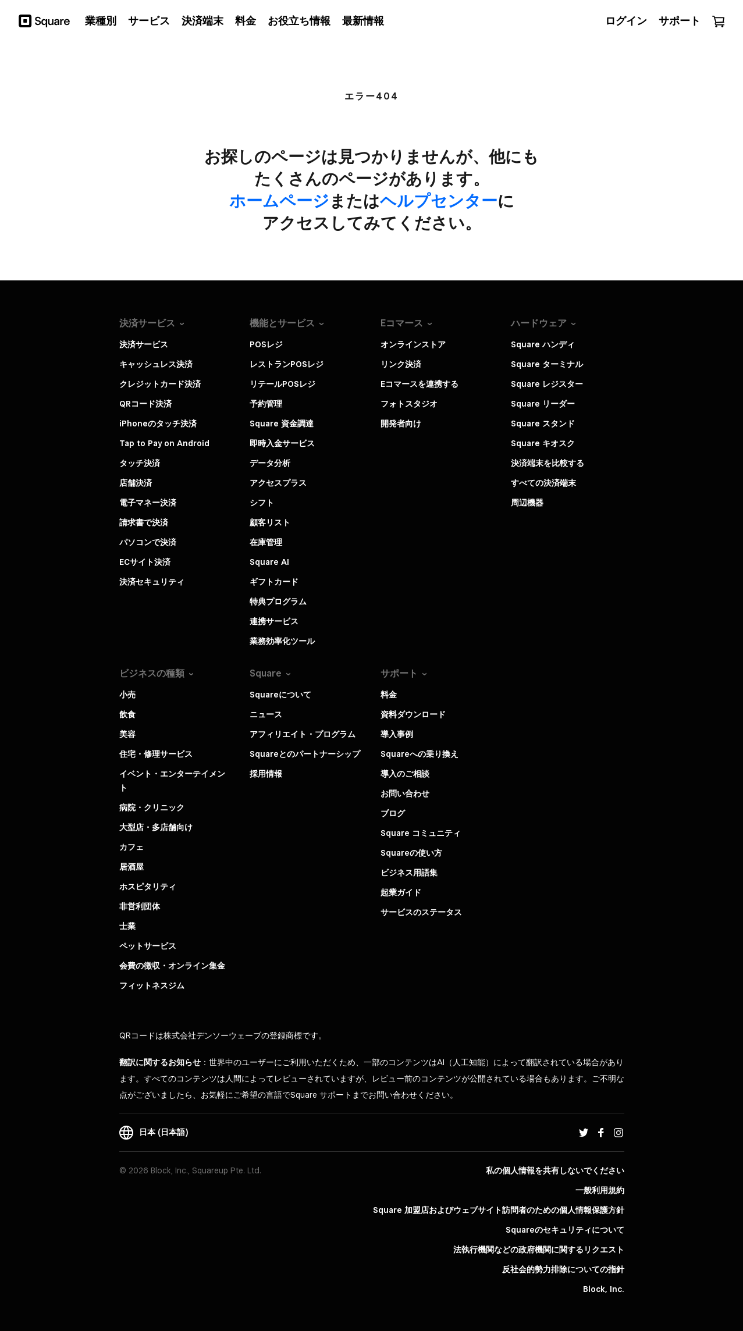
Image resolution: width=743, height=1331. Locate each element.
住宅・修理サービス (156, 754)
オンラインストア (413, 344)
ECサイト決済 (144, 562)
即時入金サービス (282, 443)
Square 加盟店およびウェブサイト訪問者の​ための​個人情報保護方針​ (498, 1210)
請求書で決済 (143, 522)
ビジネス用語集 (409, 872)
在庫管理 (266, 542)
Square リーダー (543, 403)
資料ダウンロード (413, 714)
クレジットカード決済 (160, 384)
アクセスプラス (278, 482)
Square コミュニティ (421, 833)
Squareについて (280, 694)
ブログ (393, 813)
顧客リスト (270, 522)
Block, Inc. (603, 1289)
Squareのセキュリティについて (565, 1229)
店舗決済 (135, 482)
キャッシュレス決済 (156, 364)
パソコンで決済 (147, 542)
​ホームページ (279, 200)
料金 (389, 694)
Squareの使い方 (411, 852)
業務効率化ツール (282, 641)
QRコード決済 (145, 403)
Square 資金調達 (282, 423)
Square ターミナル (547, 364)
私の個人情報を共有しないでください (555, 1170)
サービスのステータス (421, 912)
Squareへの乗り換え (419, 754)
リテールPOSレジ (282, 384)
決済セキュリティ (151, 581)
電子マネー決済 (147, 502)
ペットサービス (147, 946)
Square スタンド (543, 423)
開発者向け (401, 423)
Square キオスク (543, 443)
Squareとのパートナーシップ (305, 754)
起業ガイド (401, 892)
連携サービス (274, 621)
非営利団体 (139, 906)
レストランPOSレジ (286, 364)
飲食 (127, 714)
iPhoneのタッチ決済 (158, 423)
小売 (127, 694)
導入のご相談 (405, 773)
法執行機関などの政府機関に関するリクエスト (538, 1249)
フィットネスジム (151, 985)
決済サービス (143, 344)
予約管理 (266, 403)
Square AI (269, 562)
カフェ (131, 847)
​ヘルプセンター (438, 200)
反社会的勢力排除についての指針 (563, 1269)
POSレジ (266, 344)
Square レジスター (547, 384)
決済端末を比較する (547, 463)
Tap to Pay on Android (164, 443)
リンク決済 (401, 364)
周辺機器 (527, 502)
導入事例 (397, 734)
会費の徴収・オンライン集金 (172, 965)
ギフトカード (274, 581)
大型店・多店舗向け (156, 827)
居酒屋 (131, 866)
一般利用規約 (599, 1190)
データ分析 (270, 463)
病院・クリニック (151, 807)
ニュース (266, 714)
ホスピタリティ (147, 886)
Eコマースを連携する (419, 384)
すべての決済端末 (543, 482)
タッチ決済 (139, 463)
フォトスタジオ (409, 403)
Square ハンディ (543, 344)
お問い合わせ (405, 793)
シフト (262, 502)
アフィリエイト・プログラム (302, 734)
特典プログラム (278, 601)
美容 (127, 734)
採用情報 (266, 773)
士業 (127, 926)
